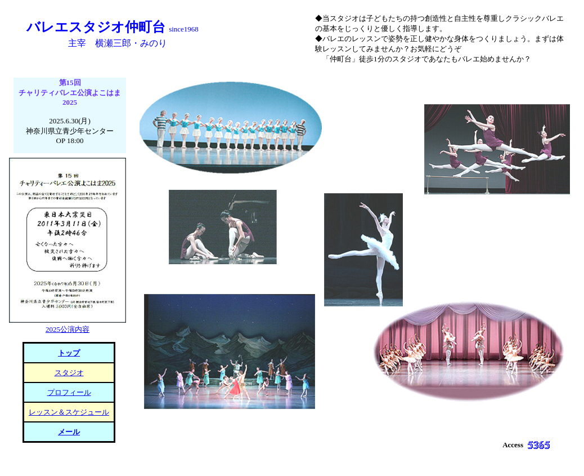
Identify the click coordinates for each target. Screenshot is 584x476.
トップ (69, 353)
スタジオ (69, 372)
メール (69, 432)
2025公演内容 (67, 329)
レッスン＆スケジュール (69, 412)
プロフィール (69, 392)
